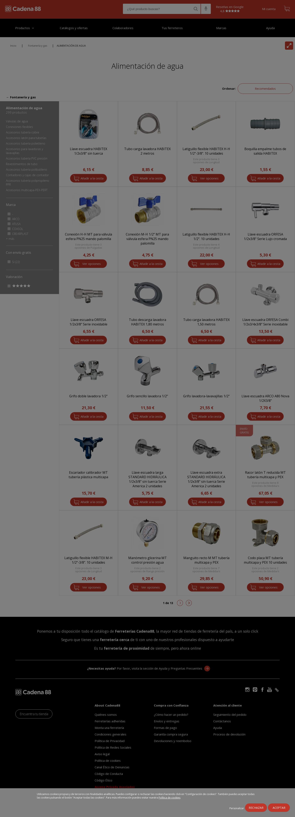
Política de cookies (169, 797)
